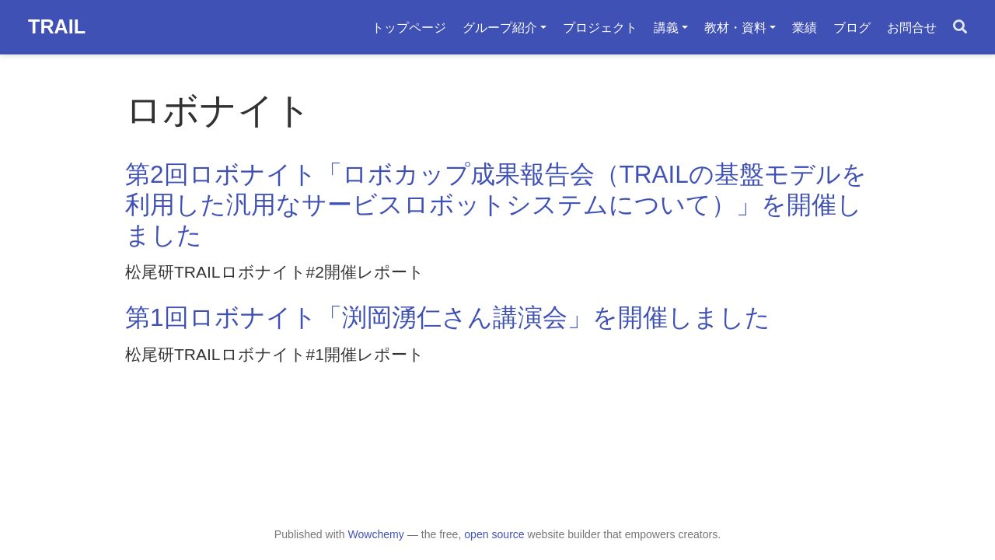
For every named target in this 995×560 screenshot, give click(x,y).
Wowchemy (375, 534)
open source (494, 534)
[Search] (960, 28)
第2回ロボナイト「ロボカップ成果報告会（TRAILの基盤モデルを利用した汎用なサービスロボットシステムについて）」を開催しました (496, 205)
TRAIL (57, 26)
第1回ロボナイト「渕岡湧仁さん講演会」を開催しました (447, 317)
